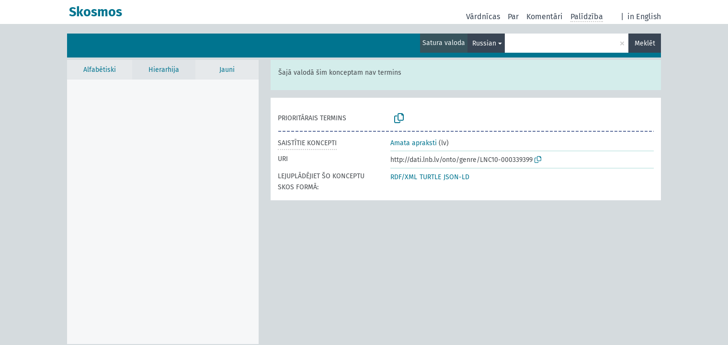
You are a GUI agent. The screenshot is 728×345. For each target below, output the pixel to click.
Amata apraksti (413, 143)
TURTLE (430, 177)
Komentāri (544, 16)
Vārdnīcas (483, 16)
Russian (484, 43)
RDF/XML (403, 177)
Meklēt (645, 43)
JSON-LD (456, 177)
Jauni (227, 70)
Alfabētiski (99, 70)
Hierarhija (163, 70)
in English (644, 16)
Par (513, 16)
